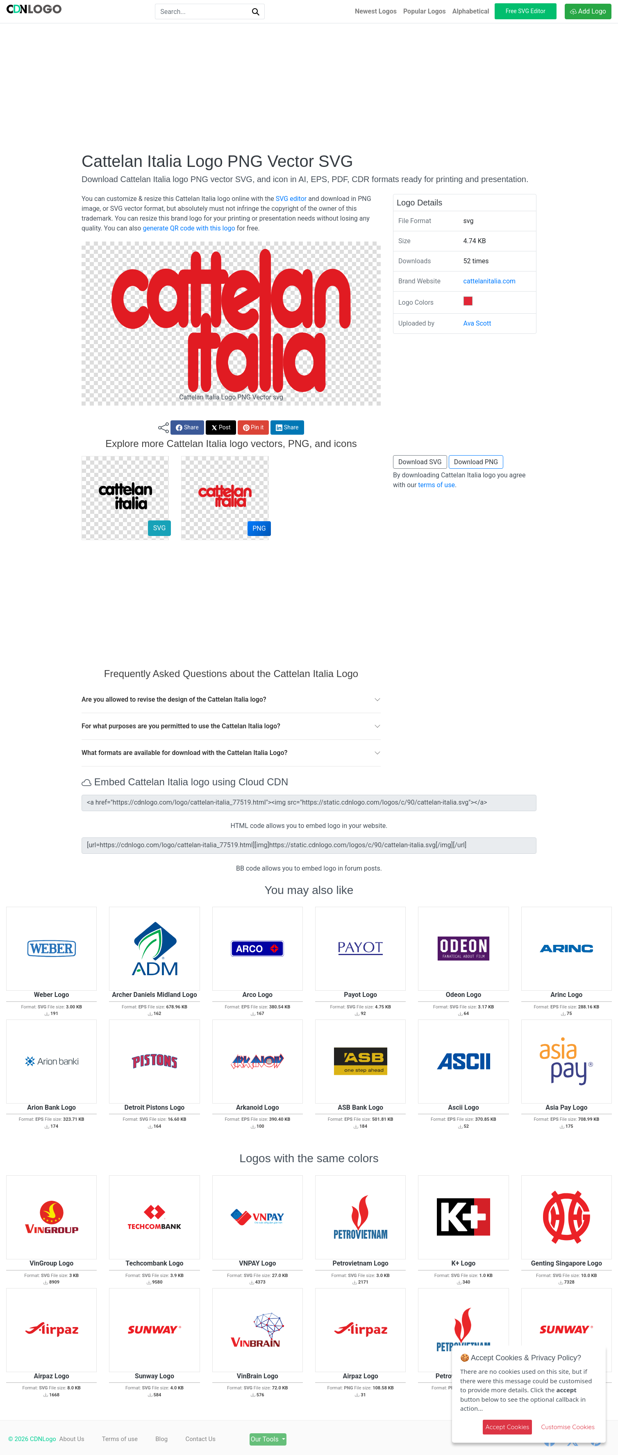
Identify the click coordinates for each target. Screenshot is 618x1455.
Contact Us (207, 1439)
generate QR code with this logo (189, 228)
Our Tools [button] (276, 1439)
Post (221, 427)
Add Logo (588, 11)
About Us (71, 1439)
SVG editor (291, 199)
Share (187, 427)
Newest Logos (376, 11)
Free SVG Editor (525, 11)
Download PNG (476, 462)
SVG (159, 528)
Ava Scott (477, 323)
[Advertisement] (309, 87)
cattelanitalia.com (490, 281)
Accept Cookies (507, 1427)
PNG (259, 528)
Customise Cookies (568, 1427)
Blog (166, 1439)
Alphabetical (470, 11)
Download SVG (420, 462)
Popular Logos (424, 11)
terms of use (436, 485)
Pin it (253, 427)
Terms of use (122, 1439)
